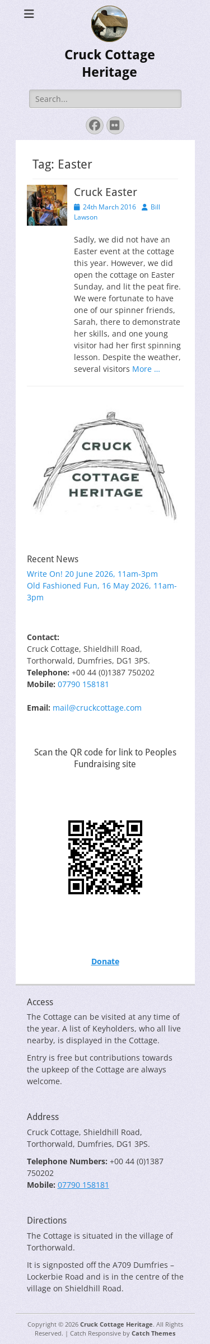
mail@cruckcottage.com (97, 707)
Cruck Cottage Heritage (116, 1324)
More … (146, 368)
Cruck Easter (105, 192)
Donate (105, 961)
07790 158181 (83, 684)
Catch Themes (153, 1333)
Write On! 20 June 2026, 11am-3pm (92, 573)
